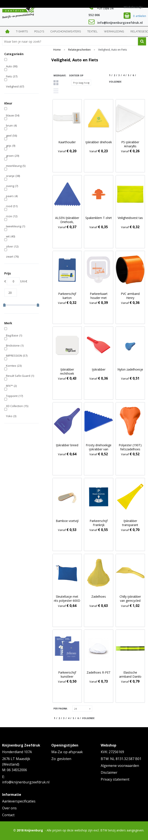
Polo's (39, 31)
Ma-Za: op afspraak (67, 752)
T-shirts (22, 31)
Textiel (92, 31)
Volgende (115, 81)
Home (7, 31)
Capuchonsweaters (65, 31)
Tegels (55, 82)
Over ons (9, 808)
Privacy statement (115, 779)
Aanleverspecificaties (19, 801)
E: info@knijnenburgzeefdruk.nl (24, 779)
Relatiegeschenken (79, 49)
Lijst (55, 90)
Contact (8, 815)
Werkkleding (114, 31)
